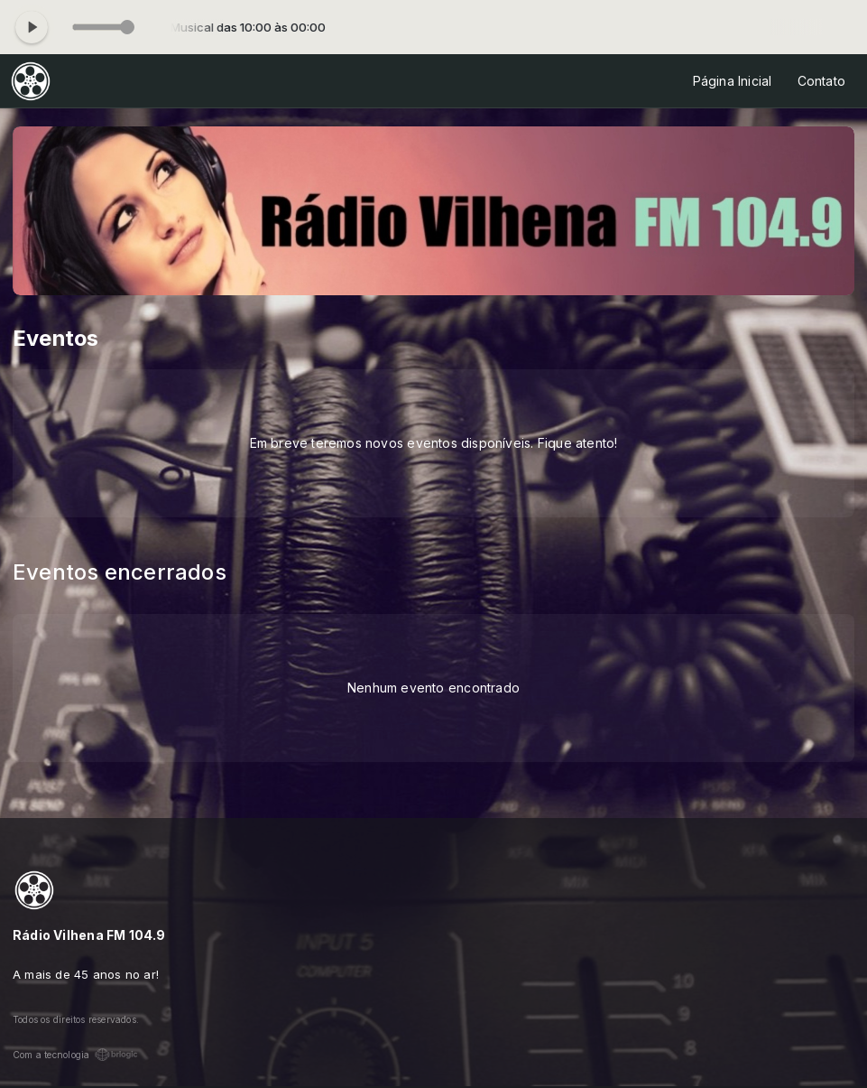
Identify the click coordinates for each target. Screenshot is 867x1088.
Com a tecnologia (75, 1054)
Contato (821, 80)
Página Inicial (732, 80)
